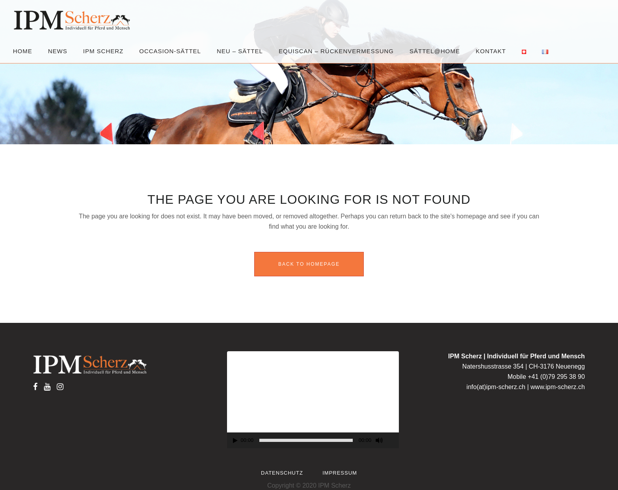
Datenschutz (282, 473)
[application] (313, 399)
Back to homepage (309, 264)
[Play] (235, 440)
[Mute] (379, 440)
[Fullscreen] (393, 440)
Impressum (339, 473)
